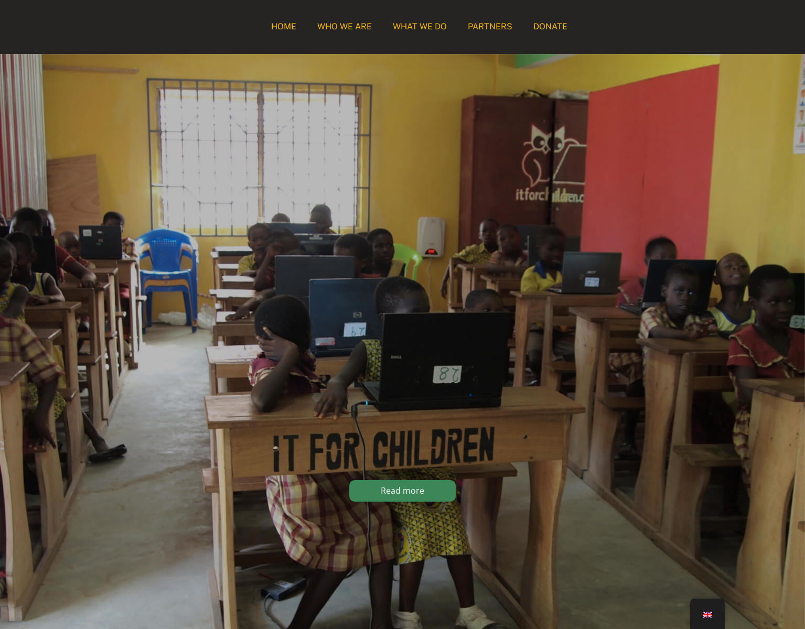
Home (283, 26)
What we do (420, 26)
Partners (490, 26)
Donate (550, 26)
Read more (402, 490)
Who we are (344, 26)
